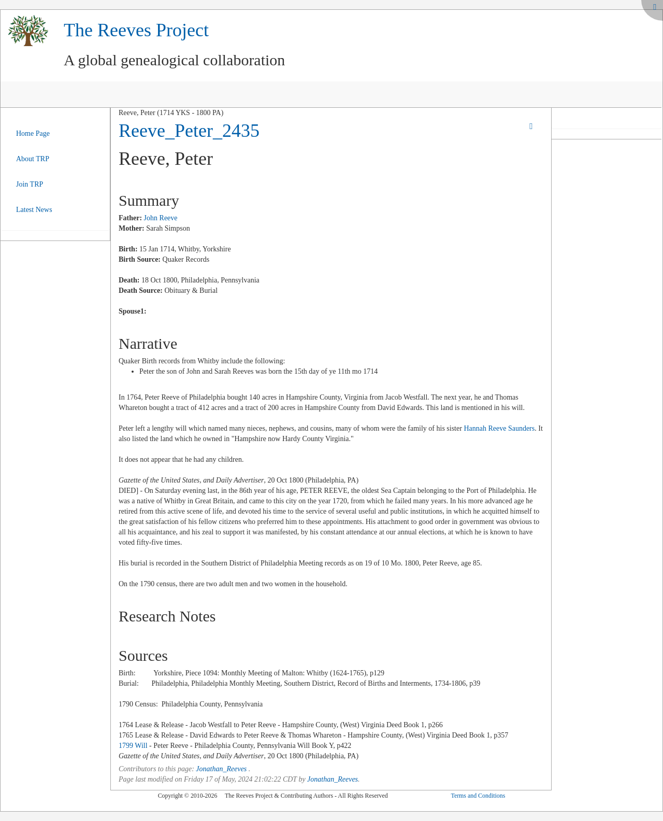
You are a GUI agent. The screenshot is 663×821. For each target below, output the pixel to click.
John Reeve (161, 218)
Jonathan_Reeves (221, 769)
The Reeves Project (136, 30)
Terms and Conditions (478, 795)
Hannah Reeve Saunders (499, 428)
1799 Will (133, 745)
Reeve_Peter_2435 (189, 130)
